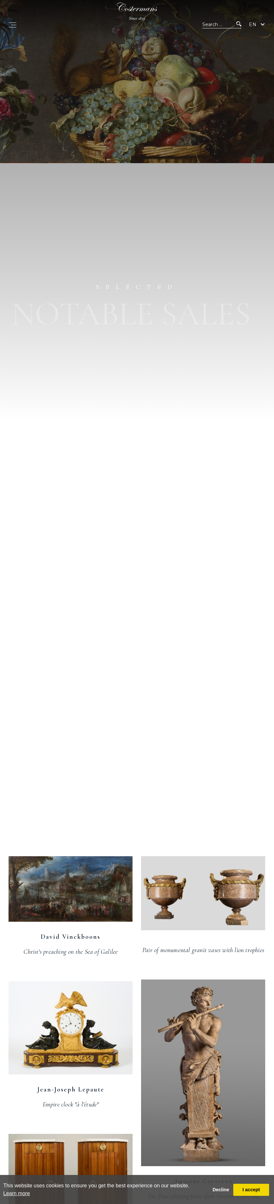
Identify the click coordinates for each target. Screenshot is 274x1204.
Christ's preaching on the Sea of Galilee (70, 952)
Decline (220, 1189)
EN (253, 24)
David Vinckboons (70, 937)
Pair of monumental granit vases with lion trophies (203, 950)
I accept (251, 1189)
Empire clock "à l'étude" (71, 1104)
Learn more (16, 1193)
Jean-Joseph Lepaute (70, 1089)
